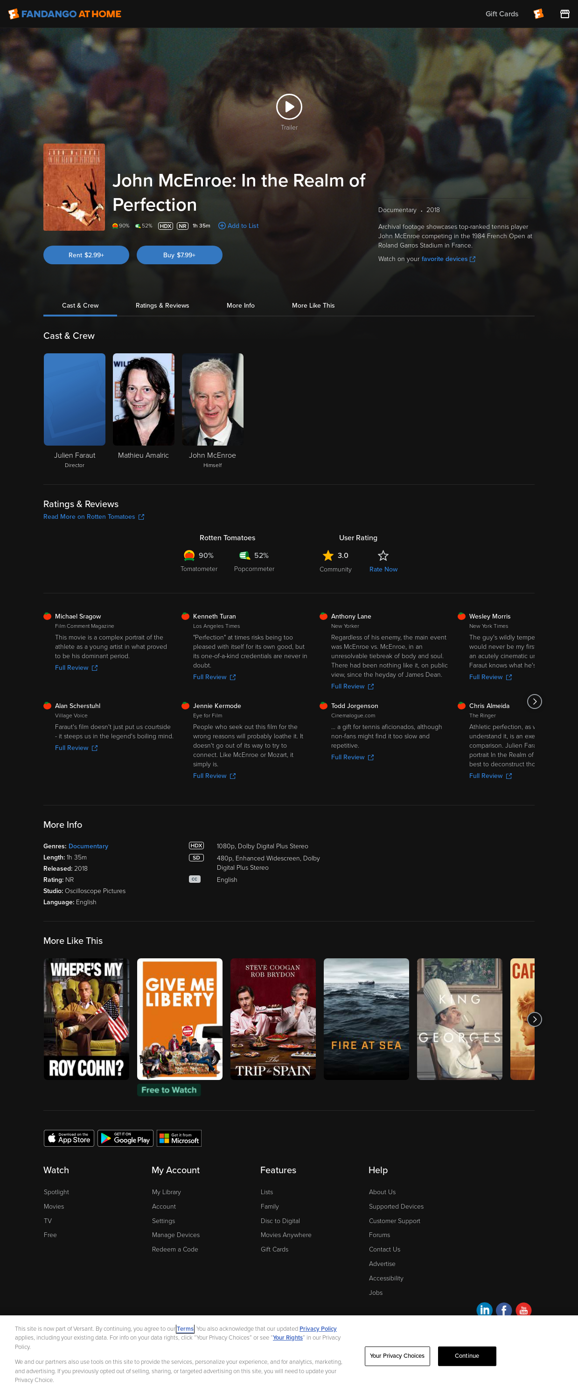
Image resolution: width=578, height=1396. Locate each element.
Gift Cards (274, 1249)
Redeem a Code (175, 1249)
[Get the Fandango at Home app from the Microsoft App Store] (179, 1137)
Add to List (243, 226)
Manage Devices (176, 1235)
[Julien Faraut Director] (74, 411)
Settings (163, 1221)
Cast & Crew (80, 305)
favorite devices (448, 259)
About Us (382, 1192)
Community (336, 569)
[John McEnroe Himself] (212, 411)
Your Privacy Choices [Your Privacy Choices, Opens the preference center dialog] (397, 1356)
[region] (289, 1355)
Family (270, 1206)
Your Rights (288, 1337)
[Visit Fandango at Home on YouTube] (523, 1312)
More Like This (313, 305)
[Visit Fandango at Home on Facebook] (504, 1312)
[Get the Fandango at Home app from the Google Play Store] (125, 1137)
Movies (54, 1206)
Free (50, 1235)
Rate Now (383, 569)
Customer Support (394, 1221)
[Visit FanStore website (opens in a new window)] (565, 14)
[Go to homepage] (64, 14)
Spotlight (56, 1192)
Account (164, 1206)
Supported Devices (396, 1206)
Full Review (76, 668)
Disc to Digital (280, 1221)
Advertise (382, 1264)
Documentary (88, 846)
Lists (267, 1192)
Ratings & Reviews (162, 305)
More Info (241, 305)
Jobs (376, 1293)
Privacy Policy (318, 1329)
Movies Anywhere (286, 1235)
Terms (185, 1329)
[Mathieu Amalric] (143, 411)
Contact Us (384, 1249)
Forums (379, 1235)
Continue (467, 1356)
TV (48, 1221)
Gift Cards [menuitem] (502, 14)
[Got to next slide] (534, 701)
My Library (166, 1192)
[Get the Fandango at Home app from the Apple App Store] (69, 1137)
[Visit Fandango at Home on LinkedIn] (484, 1312)
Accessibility (386, 1278)
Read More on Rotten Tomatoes (93, 517)
